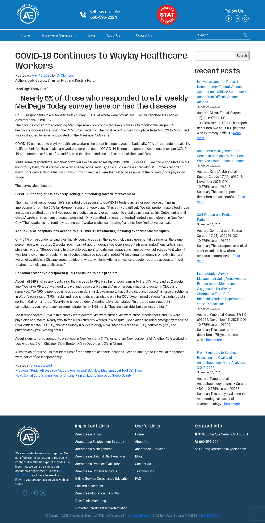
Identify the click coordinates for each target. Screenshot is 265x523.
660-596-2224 (103, 17)
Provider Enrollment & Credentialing (101, 508)
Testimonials (144, 471)
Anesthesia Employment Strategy (99, 442)
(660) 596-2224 (209, 515)
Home (25, 35)
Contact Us (144, 35)
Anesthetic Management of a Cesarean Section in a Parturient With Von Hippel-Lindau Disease (221, 156)
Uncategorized (41, 365)
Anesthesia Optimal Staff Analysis (100, 456)
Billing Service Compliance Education (102, 479)
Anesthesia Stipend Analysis (96, 471)
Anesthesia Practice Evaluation (98, 464)
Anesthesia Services (57, 35)
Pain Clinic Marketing (90, 501)
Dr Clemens (65, 75)
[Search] (217, 35)
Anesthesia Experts (137, 515)
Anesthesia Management (93, 449)
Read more (214, 340)
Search (242, 56)
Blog (91, 35)
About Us (113, 35)
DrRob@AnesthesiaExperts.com (220, 449)
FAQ (138, 479)
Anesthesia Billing (88, 434)
